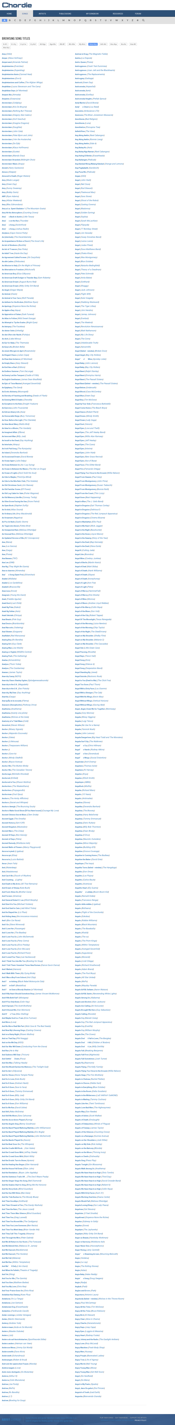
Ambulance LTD (91, 111)
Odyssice (17, 1071)
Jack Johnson (87, 290)
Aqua (17, 310)
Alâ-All (62, 44)
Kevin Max (98, 696)
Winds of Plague (101, 1124)
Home (9, 14)
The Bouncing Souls (25, 806)
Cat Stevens (89, 1209)
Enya (85, 774)
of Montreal (21, 90)
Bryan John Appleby (28, 1172)
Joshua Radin (22, 229)
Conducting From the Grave (34, 1046)
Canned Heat (25, 74)
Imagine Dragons (20, 123)
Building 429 (89, 847)
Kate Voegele (87, 298)
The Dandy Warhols (33, 1205)
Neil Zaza (85, 184)
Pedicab (91, 160)
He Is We (13, 1050)
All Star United (88, 977)
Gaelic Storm (21, 522)
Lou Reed (94, 107)
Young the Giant (18, 595)
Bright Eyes (32, 322)
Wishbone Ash (22, 843)
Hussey (88, 1351)
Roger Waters (23, 176)
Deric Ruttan (88, 823)
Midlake (12, 579)
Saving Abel (98, 705)
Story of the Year (99, 538)
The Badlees (103, 855)
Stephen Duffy (21, 505)
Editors (21, 367)
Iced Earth (94, 1392)
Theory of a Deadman (90, 269)
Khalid (85, 932)
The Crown (90, 1034)
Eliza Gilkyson (23, 273)
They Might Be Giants (18, 566)
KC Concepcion (31, 538)
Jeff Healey (90, 440)
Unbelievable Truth (89, 343)
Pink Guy (16, 619)
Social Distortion (98, 757)
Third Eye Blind (23, 477)
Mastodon (21, 827)
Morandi (85, 957)
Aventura (87, 884)
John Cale (17, 131)
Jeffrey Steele (30, 1152)
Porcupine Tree (92, 127)
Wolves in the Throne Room (111, 1299)
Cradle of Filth (31, 375)
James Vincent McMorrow (47, 993)
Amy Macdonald (23, 513)
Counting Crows (30, 212)
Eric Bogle (39, 1132)
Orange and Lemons (114, 164)
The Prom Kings (89, 941)
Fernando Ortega (92, 469)
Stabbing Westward (89, 302)
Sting (11, 1274)
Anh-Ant (103, 44)
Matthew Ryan (30, 302)
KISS (20, 1042)
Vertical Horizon (100, 701)
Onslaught (94, 1120)
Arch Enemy (90, 762)
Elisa (14, 855)
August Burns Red (28, 282)
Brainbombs (18, 623)
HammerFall (94, 591)
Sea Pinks (22, 249)
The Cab (97, 692)
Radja (83, 1282)
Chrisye (17, 615)
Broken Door (100, 351)
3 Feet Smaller (90, 1213)
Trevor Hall (90, 656)
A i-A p (13, 44)
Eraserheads (21, 1307)
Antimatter (87, 798)
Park (93, 1290)
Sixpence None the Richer (23, 306)
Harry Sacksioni (16, 168)
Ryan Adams (12, 196)
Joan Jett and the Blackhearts (100, 70)
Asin (18, 611)
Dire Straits (94, 595)
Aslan (83, 1270)
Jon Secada (86, 233)
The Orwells (19, 819)
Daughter (17, 127)
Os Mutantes (26, 1372)
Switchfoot (20, 225)
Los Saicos (11, 546)
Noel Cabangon (97, 135)
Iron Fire (91, 583)
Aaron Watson (100, 989)
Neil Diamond (34, 1181)
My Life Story (87, 334)
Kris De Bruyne (19, 107)
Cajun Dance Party (18, 233)
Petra (18, 839)
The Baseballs (88, 928)
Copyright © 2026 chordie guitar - (118, 1420)
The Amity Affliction (19, 798)
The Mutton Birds (19, 766)
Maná (8, 542)
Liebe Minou (14, 339)
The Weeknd (86, 322)
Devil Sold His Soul (27, 473)
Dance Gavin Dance (50, 965)
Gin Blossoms (95, 1164)
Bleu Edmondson (14, 204)
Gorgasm (17, 631)
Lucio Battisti (17, 859)
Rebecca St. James (27, 1246)
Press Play (90, 1160)
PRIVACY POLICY (140, 1420)
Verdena (84, 1258)
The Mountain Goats (35, 208)
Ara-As (123, 44)
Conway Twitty (29, 497)
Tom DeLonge (26, 371)
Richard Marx (88, 790)
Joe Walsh (17, 648)
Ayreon (30, 1160)
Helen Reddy (90, 1274)
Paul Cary (96, 477)
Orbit (9, 54)
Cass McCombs (93, 391)
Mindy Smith (92, 416)
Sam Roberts (44, 277)
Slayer (91, 574)
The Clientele (29, 420)
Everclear (19, 66)
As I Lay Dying (27, 465)
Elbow (21, 432)
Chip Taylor (99, 627)
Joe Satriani (16, 1303)
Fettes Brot (25, 526)
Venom (88, 424)
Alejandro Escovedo (18, 733)
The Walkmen (95, 741)
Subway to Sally (90, 1221)
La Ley (84, 1262)
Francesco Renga (89, 900)
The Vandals (24, 428)
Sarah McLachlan (89, 221)
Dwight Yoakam (30, 404)
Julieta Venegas (23, 1315)
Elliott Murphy (31, 900)
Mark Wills (28, 1156)
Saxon (27, 1140)
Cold (26, 721)
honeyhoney (93, 579)
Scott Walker (95, 1115)
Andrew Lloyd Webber (98, 603)
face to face (20, 1087)
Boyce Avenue (15, 762)
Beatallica (20, 985)
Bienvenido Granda (92, 1396)
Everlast (84, 318)
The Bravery (88, 810)
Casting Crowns (33, 1030)
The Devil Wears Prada (37, 1176)
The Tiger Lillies (88, 306)
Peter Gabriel (27, 1237)
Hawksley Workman (98, 1237)
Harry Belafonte (90, 814)
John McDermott (25, 936)
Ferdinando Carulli (20, 1311)
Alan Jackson (98, 1002)
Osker (11, 737)
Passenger (19, 928)
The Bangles (104, 1038)
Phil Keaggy (22, 1038)
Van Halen (29, 1148)
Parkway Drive (29, 705)
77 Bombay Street (89, 229)
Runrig (29, 1120)
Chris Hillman (94, 745)
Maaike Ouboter (16, 1331)
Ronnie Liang (96, 139)
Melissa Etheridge (27, 530)
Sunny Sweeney (14, 188)
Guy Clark (16, 644)
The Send (17, 387)
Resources (118, 14)
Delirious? (95, 509)
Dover (13, 591)
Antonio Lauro (91, 1294)
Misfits (88, 786)
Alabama (95, 997)
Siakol (17, 607)
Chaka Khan (86, 253)
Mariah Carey (91, 1018)
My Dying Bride (27, 973)
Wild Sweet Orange (26, 318)
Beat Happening (93, 497)
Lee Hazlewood (28, 957)
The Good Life (37, 241)
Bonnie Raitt (102, 489)
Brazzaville (14, 587)
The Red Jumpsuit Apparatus (104, 513)
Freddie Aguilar (14, 599)
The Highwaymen (102, 1107)
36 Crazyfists (33, 257)
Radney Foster (92, 1335)
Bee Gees (25, 1193)
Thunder (23, 221)
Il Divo (86, 835)
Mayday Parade (89, 985)
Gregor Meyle (16, 290)
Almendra (20, 570)
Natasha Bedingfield (90, 265)
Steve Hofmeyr (15, 58)
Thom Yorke (15, 664)
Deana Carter (103, 1197)
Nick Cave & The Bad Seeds (37, 1026)
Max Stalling (22, 1014)
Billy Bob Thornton (91, 827)
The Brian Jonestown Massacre (98, 115)
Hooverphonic (97, 1246)
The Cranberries (17, 668)
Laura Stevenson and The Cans (26, 86)
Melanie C (98, 640)
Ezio (87, 660)
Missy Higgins (88, 717)
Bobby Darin (12, 192)
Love (13, 1022)
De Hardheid (86, 1376)
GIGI (83, 176)
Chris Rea (21, 1286)
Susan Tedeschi (104, 485)
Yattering (18, 627)
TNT (15, 558)
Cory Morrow (87, 713)
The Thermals (22, 343)
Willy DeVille (97, 1046)
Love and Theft (92, 428)
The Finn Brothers (94, 1075)
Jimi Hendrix (86, 310)
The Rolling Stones (89, 1266)
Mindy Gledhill (15, 757)
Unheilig (19, 330)
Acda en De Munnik (22, 1327)
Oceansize (15, 99)
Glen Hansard (31, 1164)
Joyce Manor (96, 534)
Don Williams (21, 1103)
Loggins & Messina (93, 1331)
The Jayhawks (90, 1229)
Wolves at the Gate (19, 717)
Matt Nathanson (88, 330)
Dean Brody (88, 831)
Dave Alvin (19, 1351)
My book (92, 14)
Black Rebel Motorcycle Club (30, 981)
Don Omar (87, 871)
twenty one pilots (19, 713)
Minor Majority (89, 843)
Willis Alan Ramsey (93, 436)
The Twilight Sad (40, 1067)
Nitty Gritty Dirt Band (29, 286)
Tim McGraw (90, 400)
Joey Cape (90, 1327)
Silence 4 (90, 664)
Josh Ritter (102, 1140)
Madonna (85, 208)
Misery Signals (15, 729)
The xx (85, 936)
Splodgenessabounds (38, 680)
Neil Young (91, 1364)
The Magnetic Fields (98, 54)
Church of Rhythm (22, 875)
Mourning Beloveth (108, 1254)
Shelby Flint (99, 635)
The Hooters (21, 1254)
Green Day (11, 184)
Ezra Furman (30, 1018)
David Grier (97, 859)
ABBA (87, 782)
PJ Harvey (88, 770)
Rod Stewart (86, 188)
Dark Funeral (27, 314)
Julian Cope (23, 355)
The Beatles (20, 932)
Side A (93, 143)
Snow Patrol (33, 501)
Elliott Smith (88, 778)
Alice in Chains (92, 1319)
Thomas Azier (90, 766)
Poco (22, 1059)
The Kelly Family (94, 1067)
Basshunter (96, 530)
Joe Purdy (13, 1384)
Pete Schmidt (87, 273)
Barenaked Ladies (95, 1355)
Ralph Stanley (92, 371)
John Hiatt (85, 180)
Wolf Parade (27, 298)
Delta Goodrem (99, 1091)
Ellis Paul (96, 522)
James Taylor (15, 672)
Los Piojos (88, 875)
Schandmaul (18, 1355)
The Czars (89, 444)
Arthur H (12, 1376)
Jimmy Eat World (24, 1347)
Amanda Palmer (20, 62)
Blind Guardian (25, 1189)
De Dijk (16, 143)
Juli (10, 1335)
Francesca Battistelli (101, 404)
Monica (91, 599)
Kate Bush (24, 888)
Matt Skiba (92, 566)
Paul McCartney (88, 1303)
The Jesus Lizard (25, 1209)
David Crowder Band (111, 1181)
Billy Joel (21, 436)
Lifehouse (13, 741)
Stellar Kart (95, 1083)
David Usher (20, 1107)
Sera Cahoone (24, 1115)
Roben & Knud (19, 1360)
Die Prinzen (99, 1388)
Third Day (106, 1176)
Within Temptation (21, 1262)
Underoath (91, 387)
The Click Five (104, 680)
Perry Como (23, 941)
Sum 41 (99, 1193)
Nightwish (94, 1054)
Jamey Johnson (88, 314)
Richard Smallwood (90, 965)
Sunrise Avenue (101, 1136)
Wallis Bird (24, 424)
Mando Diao (18, 155)
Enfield (14, 778)
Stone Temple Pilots (24, 1075)
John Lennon (91, 363)
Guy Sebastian (103, 1010)
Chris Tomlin (107, 1172)
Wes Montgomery (89, 257)
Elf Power (25, 489)
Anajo (21, 164)
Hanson (16, 969)
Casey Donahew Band (90, 237)
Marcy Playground (31, 847)
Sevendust (93, 753)
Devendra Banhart (19, 452)
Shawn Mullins (23, 782)
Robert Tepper (96, 615)
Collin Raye (96, 607)
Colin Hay (24, 1002)
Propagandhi (18, 790)
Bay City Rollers (93, 355)
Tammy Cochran (97, 1099)
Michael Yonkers (24, 904)
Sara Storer (86, 196)
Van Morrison (23, 1010)
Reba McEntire (16, 1111)
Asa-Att (133, 44)
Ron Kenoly (21, 835)
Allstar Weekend (14, 200)
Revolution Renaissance (91, 326)
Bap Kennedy (96, 542)
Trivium (25, 1054)
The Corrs (85, 339)
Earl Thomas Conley (100, 505)
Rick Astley (96, 1144)
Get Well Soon (97, 1372)
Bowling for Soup (34, 961)
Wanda (33, 1364)
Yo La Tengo (16, 1299)
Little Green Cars (91, 648)
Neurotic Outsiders (91, 839)
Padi (84, 1286)
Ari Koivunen (97, 1006)
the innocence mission (27, 916)
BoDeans (86, 908)
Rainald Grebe (88, 896)
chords (130, 1420)
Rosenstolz (29, 351)
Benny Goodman (27, 1124)
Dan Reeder (91, 1111)
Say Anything (26, 440)
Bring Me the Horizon (36, 1185)
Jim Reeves (27, 485)
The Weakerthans (20, 786)
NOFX (17, 676)
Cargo (8, 550)
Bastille (22, 245)
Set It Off (20, 823)
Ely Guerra (92, 888)
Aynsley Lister (99, 359)
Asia (22, 412)
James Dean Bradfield (31, 379)
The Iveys (89, 863)
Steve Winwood (17, 924)
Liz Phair (22, 912)
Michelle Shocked (20, 774)
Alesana (29, 1233)
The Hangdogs (109, 867)
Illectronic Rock (94, 676)
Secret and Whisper (18, 802)
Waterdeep (11, 867)
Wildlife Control (24, 652)
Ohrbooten (19, 261)
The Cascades (100, 644)
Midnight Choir (27, 160)
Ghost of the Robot (89, 200)
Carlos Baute (89, 880)
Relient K (106, 1185)
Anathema (16, 709)
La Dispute (86, 58)
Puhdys (25, 334)
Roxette (91, 652)
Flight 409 (85, 294)
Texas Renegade (103, 619)
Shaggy (84, 286)
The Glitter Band (92, 465)
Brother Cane (25, 892)
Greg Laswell (20, 1217)
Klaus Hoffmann (20, 147)
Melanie (16, 1258)
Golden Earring (87, 212)
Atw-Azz (6, 48)
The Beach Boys (99, 408)
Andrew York (14, 1323)
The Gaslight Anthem (108, 1339)
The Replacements (95, 74)
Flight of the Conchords (92, 912)
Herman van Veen (23, 1343)
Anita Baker (86, 277)
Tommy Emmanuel (23, 1091)
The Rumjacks (24, 448)
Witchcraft (29, 269)
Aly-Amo (82, 44)
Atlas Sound (16, 509)
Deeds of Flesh (39, 395)
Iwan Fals (12, 863)
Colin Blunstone (17, 1380)
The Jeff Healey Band (95, 432)
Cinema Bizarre (97, 517)
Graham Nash (21, 1083)
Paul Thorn (94, 684)
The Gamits (21, 1278)
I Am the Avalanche (21, 139)
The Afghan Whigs (33, 82)
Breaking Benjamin (93, 1050)
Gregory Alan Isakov (22, 115)
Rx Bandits (17, 640)
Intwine (88, 448)
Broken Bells (18, 347)
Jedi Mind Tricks (28, 908)
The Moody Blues (30, 1197)
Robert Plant (92, 412)
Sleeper (12, 172)
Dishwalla (94, 1156)
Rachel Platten (97, 1079)
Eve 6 (18, 78)
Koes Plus (25, 1294)
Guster (16, 151)
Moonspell (22, 391)
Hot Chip (31, 977)
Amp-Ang (93, 44)
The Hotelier (31, 481)
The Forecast (34, 1242)
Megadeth (23, 684)
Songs (25, 14)
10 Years (86, 794)
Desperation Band (94, 668)
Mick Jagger (96, 526)
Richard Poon (24, 953)
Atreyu (16, 444)
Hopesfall (90, 86)
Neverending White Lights (104, 993)
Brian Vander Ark (31, 1229)
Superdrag (19, 70)
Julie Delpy (21, 461)
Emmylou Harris (93, 375)
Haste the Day (20, 253)
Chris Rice (28, 1290)
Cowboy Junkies (92, 558)
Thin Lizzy (99, 493)
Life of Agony (91, 1360)
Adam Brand (87, 969)
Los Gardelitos (15, 583)
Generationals (93, 1323)
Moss (93, 1368)
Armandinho (14, 660)
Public (65, 14)
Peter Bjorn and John (22, 135)
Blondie (98, 1148)
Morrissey (110, 709)
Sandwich (93, 168)
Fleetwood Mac (88, 192)
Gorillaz (89, 94)
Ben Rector (32, 1225)
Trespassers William (18, 745)
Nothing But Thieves (22, 111)
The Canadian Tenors (21, 770)
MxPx (11, 1388)
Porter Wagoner (31, 493)
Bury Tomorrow (27, 416)
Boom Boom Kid (101, 892)
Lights (18, 880)
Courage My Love (50, 810)
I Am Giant (22, 1266)
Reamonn (89, 1063)
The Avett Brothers (22, 1006)
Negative (18, 517)
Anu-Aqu (113, 44)
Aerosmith (85, 347)
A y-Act (33, 44)
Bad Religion (91, 119)
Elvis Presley (23, 945)
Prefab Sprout (99, 99)
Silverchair (29, 574)
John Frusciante (20, 408)
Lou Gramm (100, 688)
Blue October (86, 261)
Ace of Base (90, 461)
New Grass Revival (93, 456)
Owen (13, 294)
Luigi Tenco (87, 721)
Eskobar (85, 916)
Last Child (16, 603)
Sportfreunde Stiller (36, 1339)
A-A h (5, 44)
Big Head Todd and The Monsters (107, 737)
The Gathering (19, 656)
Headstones (11, 871)
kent (88, 90)
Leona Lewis (86, 241)
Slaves (86, 802)
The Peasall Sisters (94, 379)
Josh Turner (100, 1059)
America (17, 896)
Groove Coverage (91, 851)
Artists (42, 14)
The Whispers (27, 1144)
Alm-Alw (72, 44)
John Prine (102, 481)
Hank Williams (94, 570)
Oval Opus (17, 794)
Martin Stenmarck (16, 1319)
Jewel (93, 672)
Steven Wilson (17, 725)
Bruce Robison (97, 1311)
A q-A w (23, 44)
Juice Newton (100, 623)
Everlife (88, 1026)
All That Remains (29, 884)
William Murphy (92, 1030)
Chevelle (27, 400)
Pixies (8, 554)
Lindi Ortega (87, 961)
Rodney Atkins (97, 749)
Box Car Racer (13, 920)
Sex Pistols (23, 688)
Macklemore (21, 1250)
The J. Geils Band (95, 501)
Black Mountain (89, 924)
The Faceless (18, 326)
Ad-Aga (42, 44)
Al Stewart (89, 1315)
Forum (138, 14)
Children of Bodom (100, 1042)
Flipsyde (84, 225)
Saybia (84, 216)
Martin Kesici (94, 562)
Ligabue (19, 851)
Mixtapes (23, 997)
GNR (12, 562)
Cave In (12, 753)
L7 (10, 1396)
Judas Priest (86, 245)
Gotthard (23, 1201)
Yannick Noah (88, 729)
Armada (16, 94)
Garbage (89, 78)
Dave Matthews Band (90, 249)
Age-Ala (53, 44)
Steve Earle (95, 546)
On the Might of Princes (28, 265)
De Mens (85, 1380)
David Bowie (26, 456)
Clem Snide (32, 814)
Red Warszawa (17, 635)
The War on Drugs (37, 469)
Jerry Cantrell (93, 1250)
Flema (25, 701)
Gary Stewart (21, 363)
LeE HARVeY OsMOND (107, 1095)
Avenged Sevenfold (31, 383)
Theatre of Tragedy (28, 1270)
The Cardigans (30, 1221)
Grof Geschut (19, 119)
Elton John (28, 1168)
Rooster (91, 1014)
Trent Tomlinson (96, 1103)
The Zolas (18, 831)
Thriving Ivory (99, 1152)
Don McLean (23, 949)
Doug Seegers (96, 1278)
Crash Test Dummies (96, 66)
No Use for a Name (90, 725)
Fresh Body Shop (96, 1347)
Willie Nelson (113, 473)
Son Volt (95, 611)
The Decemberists (22, 237)
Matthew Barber (21, 1282)
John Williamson (42, 1128)
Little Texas (28, 216)
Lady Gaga (91, 420)
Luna (87, 123)
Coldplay (17, 103)
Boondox (89, 554)
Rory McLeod (91, 1343)
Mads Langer (12, 180)
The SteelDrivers (98, 631)
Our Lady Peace (101, 1205)
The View (90, 131)
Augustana (87, 953)
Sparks (94, 1384)
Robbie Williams (89, 920)
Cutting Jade (88, 550)
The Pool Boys (88, 973)
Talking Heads (20, 1063)
